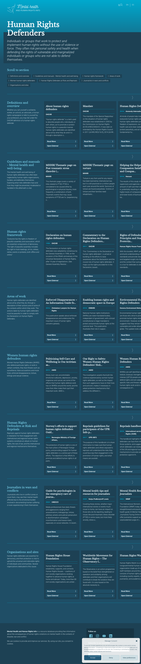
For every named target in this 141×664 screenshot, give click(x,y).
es (133, 5)
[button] (136, 641)
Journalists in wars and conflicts (96, 81)
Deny (111, 658)
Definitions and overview (19, 76)
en (127, 5)
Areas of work (115, 76)
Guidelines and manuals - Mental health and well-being (56, 76)
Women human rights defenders (22, 81)
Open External (52, 146)
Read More (51, 141)
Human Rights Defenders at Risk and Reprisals (59, 81)
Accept (92, 658)
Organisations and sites (19, 85)
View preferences (129, 658)
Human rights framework (93, 76)
